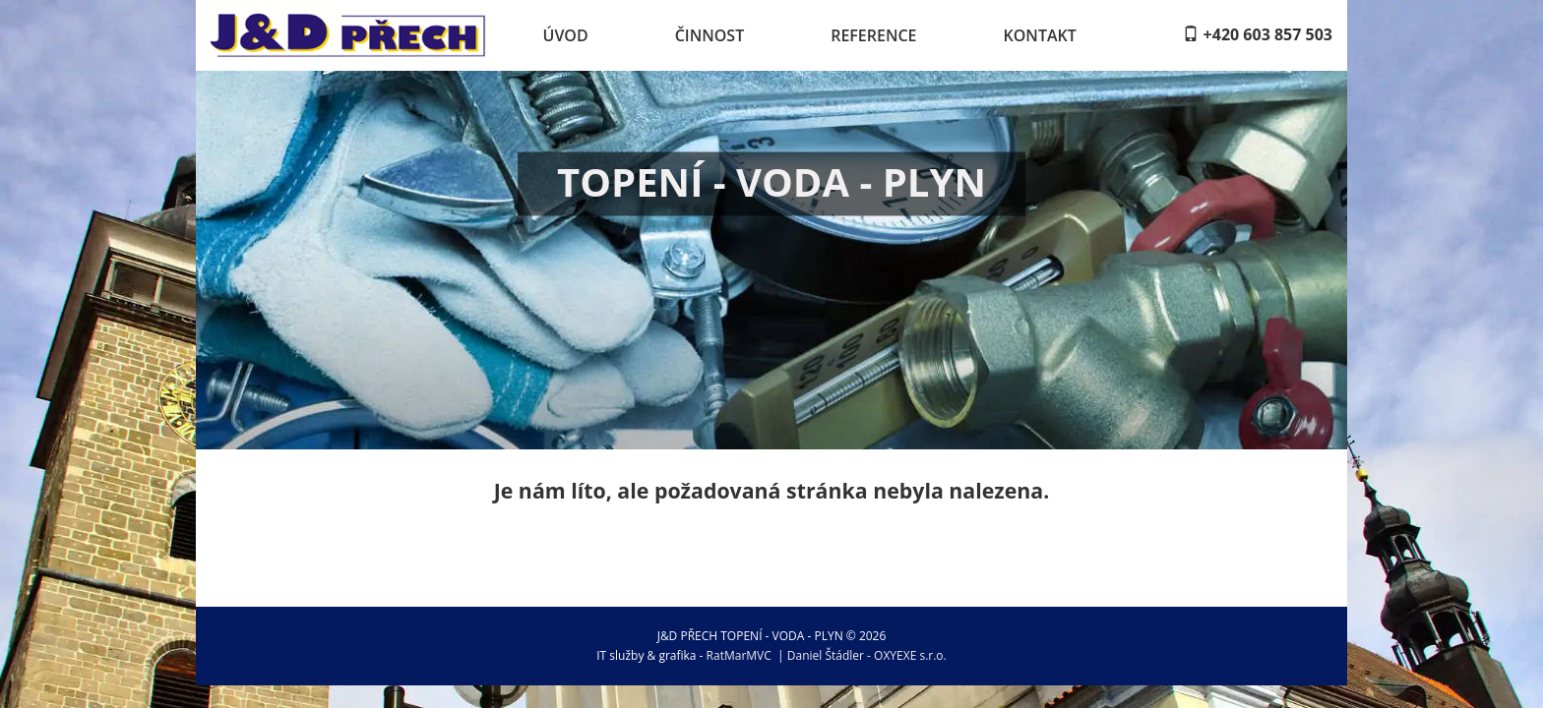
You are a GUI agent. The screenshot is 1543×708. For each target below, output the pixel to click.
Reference (873, 35)
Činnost (710, 35)
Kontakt (1040, 35)
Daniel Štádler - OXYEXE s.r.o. (867, 655)
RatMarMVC (739, 655)
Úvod (565, 35)
